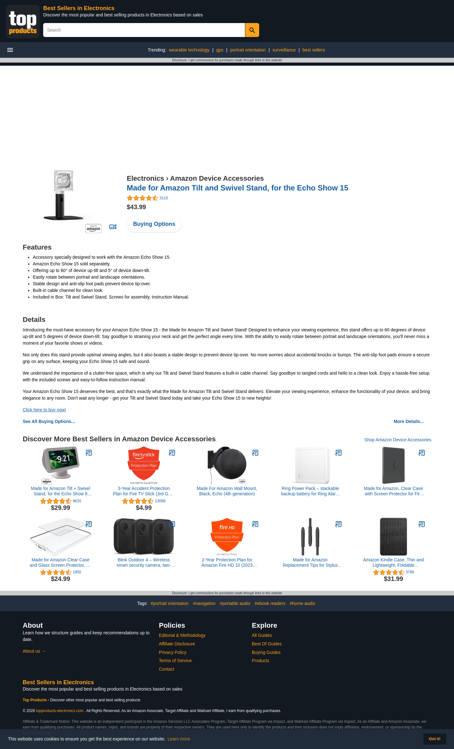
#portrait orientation (169, 603)
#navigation (204, 603)
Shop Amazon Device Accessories (397, 439)
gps (220, 49)
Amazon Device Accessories (217, 178)
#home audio (302, 603)
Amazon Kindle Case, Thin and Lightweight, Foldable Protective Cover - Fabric (393, 562)
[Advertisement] (227, 110)
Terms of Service (175, 660)
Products (260, 660)
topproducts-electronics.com (59, 711)
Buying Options (154, 224)
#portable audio (235, 603)
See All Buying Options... (49, 421)
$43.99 (136, 206)
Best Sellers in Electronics (78, 8)
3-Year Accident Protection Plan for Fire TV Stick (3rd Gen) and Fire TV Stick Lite (144, 491)
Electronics (145, 178)
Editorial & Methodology (182, 635)
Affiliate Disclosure (177, 643)
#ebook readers (270, 603)
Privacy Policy (172, 652)
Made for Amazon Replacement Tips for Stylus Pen (310, 562)
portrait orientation (248, 49)
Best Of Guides (267, 643)
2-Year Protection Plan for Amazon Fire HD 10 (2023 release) (227, 562)
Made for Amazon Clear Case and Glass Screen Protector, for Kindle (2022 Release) (60, 562)
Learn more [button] (179, 738)
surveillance (284, 49)
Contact (166, 669)
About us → (34, 651)
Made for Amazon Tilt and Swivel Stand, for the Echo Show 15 (237, 188)
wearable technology (189, 49)
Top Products (35, 700)
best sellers (314, 49)
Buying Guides (266, 652)
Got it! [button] (434, 739)
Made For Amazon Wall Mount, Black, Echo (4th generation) (227, 491)
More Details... (409, 421)
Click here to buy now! (44, 409)
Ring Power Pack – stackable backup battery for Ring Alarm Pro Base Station (310, 491)
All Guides (262, 635)
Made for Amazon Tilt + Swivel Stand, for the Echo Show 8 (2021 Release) (60, 491)
